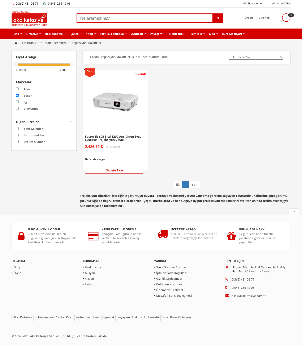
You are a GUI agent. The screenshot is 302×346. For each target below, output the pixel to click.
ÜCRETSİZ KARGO (183, 229)
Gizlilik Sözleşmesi (169, 279)
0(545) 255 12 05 (59, 3)
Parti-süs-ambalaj (112, 34)
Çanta (74, 34)
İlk (178, 185)
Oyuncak (137, 34)
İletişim (90, 284)
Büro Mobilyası (232, 34)
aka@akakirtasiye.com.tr (249, 296)
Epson (28, 96)
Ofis (16, 34)
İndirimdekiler (34, 135)
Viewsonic (31, 109)
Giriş (17, 267)
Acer (27, 89)
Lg (25, 102)
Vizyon (89, 279)
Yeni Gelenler (33, 129)
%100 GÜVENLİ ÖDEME (44, 229)
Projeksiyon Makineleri (86, 43)
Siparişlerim (252, 3)
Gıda (212, 34)
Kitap (89, 34)
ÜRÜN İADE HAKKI (252, 229)
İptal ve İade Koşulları (171, 273)
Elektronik (176, 34)
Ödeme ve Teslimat (169, 290)
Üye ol (18, 273)
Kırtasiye (32, 34)
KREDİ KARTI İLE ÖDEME (119, 229)
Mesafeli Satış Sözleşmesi (174, 296)
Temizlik (196, 34)
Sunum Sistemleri (53, 43)
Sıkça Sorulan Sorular (171, 267)
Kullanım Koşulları (169, 284)
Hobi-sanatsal (54, 34)
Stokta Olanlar (34, 142)
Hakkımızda (93, 267)
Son (194, 185)
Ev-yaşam (156, 34)
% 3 (89, 71)
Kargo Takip (281, 3)
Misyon (90, 273)
